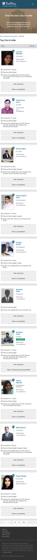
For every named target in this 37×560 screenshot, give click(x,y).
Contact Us (5, 531)
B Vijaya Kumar (19, 243)
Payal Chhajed (21, 476)
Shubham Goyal (19, 333)
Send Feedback (6, 533)
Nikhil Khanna (21, 428)
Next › (24, 522)
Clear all (31, 46)
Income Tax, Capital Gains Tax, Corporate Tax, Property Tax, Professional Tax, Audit (17, 172)
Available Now (20, 339)
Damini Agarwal (19, 382)
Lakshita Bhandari (19, 53)
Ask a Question (18, 84)
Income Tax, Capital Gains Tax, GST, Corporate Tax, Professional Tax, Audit (17, 404)
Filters (3, 46)
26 (19, 522)
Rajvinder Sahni (19, 290)
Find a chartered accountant (8, 36)
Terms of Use (5, 534)
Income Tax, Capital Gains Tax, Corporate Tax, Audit (17, 266)
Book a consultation (18, 89)
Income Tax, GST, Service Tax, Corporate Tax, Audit (17, 219)
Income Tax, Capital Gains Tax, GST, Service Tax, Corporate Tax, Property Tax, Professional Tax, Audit (17, 76)
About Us (4, 529)
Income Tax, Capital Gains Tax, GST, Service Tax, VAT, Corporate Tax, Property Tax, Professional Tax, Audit (16, 125)
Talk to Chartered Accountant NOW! (18, 370)
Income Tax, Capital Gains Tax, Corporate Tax (17, 310)
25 (15, 522)
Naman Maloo (21, 149)
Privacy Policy (5, 536)
